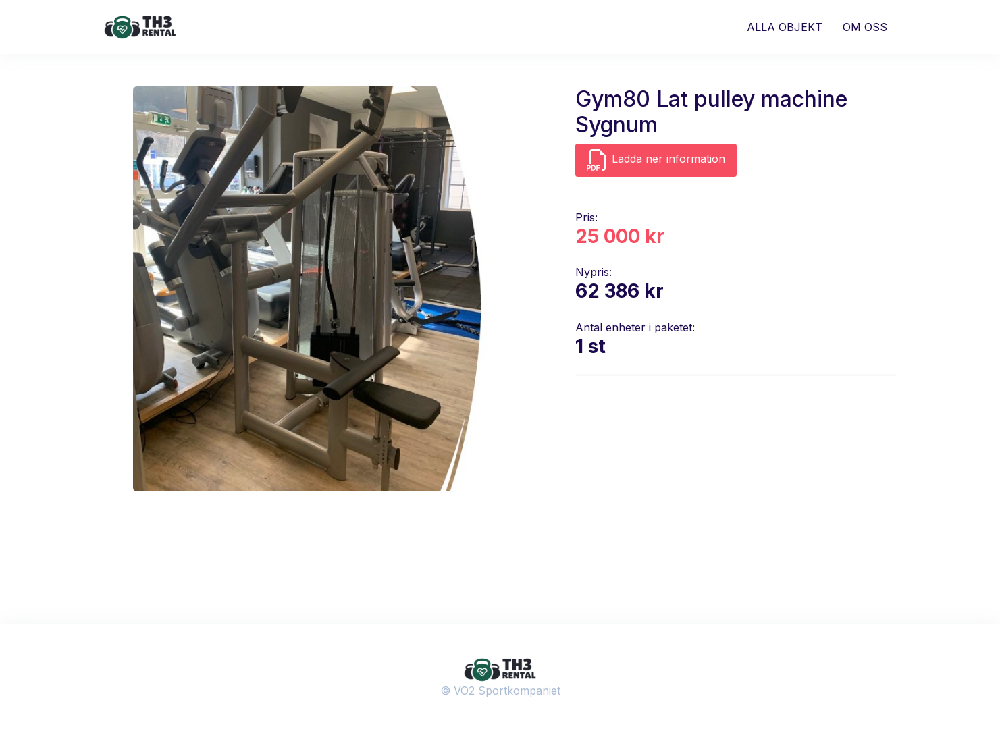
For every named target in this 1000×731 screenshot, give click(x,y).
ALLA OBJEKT (784, 27)
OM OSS (865, 27)
